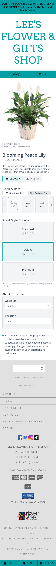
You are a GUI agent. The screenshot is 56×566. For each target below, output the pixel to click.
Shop (14, 74)
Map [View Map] (28, 563)
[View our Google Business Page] (25, 439)
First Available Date (39, 193)
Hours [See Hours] (46, 563)
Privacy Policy (14, 548)
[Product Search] (29, 368)
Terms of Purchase (37, 548)
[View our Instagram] (30, 439)
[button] (28, 496)
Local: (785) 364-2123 (28, 462)
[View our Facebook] (20, 439)
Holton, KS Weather (14, 538)
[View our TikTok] (36, 439)
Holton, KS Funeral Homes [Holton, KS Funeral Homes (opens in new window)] (20, 528)
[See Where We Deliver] (28, 385)
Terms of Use (28, 554)
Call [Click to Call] (9, 563)
